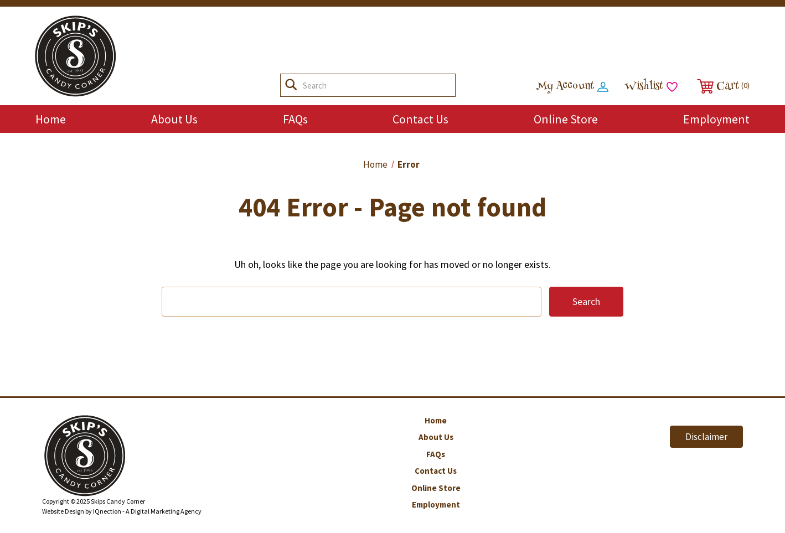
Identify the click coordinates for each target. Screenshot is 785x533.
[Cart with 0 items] (721, 86)
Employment (716, 119)
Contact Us (420, 119)
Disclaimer (706, 437)
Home (50, 119)
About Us (174, 119)
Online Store (566, 119)
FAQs (295, 119)
